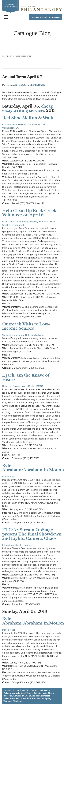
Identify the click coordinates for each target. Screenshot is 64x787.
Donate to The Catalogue (45, 17)
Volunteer (20, 693)
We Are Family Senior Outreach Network (23, 335)
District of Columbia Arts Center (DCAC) (22, 386)
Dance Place (8, 476)
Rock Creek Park (23, 698)
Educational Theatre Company (18, 545)
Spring (48, 698)
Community (18, 696)
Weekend (17, 701)
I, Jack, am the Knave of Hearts (25, 377)
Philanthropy (9, 693)
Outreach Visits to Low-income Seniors (26, 326)
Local (40, 690)
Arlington (38, 693)
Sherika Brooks (37, 85)
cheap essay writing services (27, 108)
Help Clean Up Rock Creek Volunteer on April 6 (29, 212)
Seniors (40, 698)
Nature (47, 690)
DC (26, 696)
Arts (28, 690)
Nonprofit (45, 696)
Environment (34, 696)
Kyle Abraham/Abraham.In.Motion (33, 467)
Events (34, 690)
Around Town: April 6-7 (22, 77)
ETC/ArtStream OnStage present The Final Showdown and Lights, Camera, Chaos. (31, 534)
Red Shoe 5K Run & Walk (27, 118)
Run (34, 698)
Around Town (19, 690)
